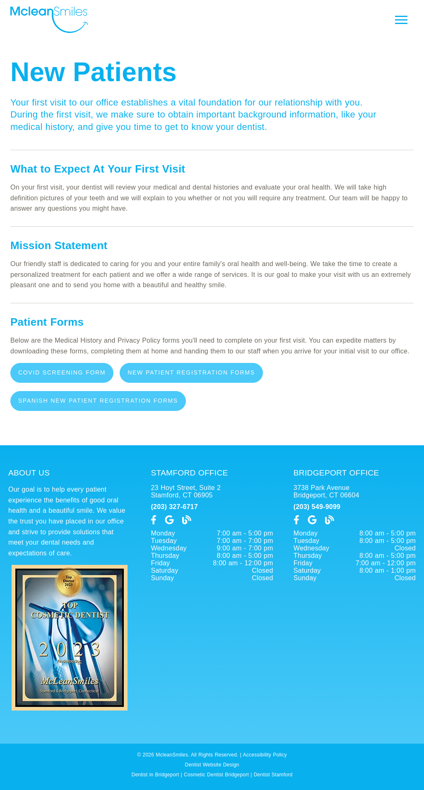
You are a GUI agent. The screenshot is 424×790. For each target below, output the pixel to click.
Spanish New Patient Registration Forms (98, 400)
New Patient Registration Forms (191, 372)
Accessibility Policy (265, 755)
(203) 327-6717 (174, 506)
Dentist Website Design (212, 765)
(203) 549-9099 (317, 506)
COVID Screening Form (62, 372)
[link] (154, 520)
